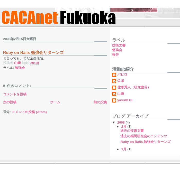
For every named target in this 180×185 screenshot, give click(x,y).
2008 (121, 122)
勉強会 (20, 68)
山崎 (120, 94)
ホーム (55, 102)
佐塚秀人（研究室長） (134, 87)
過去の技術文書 (132, 131)
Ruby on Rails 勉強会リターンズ (145, 142)
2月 (124, 126)
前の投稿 (100, 102)
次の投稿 (9, 102)
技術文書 (118, 45)
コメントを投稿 (14, 94)
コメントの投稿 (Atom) (29, 112)
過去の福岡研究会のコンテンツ (143, 136)
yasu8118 (124, 100)
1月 (124, 149)
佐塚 (120, 81)
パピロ (122, 74)
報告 (115, 55)
